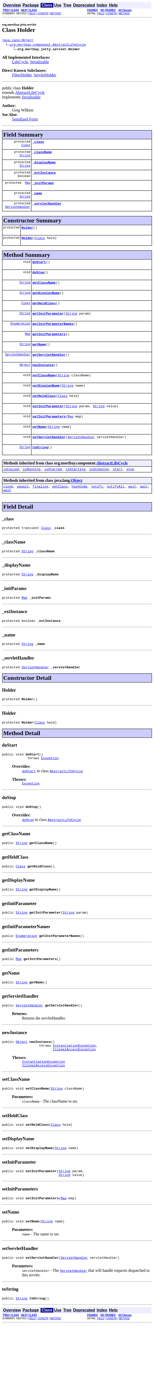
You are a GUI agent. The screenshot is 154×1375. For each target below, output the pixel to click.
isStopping (99, 491)
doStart (39, 270)
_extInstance (44, 176)
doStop (38, 281)
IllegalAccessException (74, 1091)
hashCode (79, 509)
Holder (27, 234)
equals (23, 509)
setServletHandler (49, 458)
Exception (50, 790)
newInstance (43, 380)
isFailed (11, 491)
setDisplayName (46, 402)
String (25, 158)
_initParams (43, 187)
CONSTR (43, 13)
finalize (40, 509)
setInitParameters (49, 436)
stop (130, 491)
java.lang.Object (17, 40)
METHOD (55, 13)
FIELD (32, 13)
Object (25, 380)
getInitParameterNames (52, 336)
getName (39, 358)
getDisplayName (46, 303)
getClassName (44, 292)
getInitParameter (48, 325)
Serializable (39, 63)
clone (8, 509)
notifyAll (115, 509)
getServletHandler (49, 369)
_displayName (44, 165)
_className (42, 154)
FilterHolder (22, 76)
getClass (60, 509)
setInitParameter (48, 425)
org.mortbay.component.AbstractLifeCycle (48, 45)
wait (132, 509)
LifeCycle (20, 63)
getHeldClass (44, 314)
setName (39, 447)
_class (38, 143)
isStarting (75, 491)
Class (25, 147)
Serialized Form (25, 120)
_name (37, 198)
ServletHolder (45, 76)
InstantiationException (74, 1087)
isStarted (53, 491)
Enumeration (20, 336)
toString (40, 469)
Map (27, 187)
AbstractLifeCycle (30, 93)
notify (97, 509)
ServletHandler (17, 213)
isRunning (31, 491)
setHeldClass (44, 413)
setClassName (44, 391)
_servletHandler (47, 209)
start (117, 491)
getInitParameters (49, 347)
